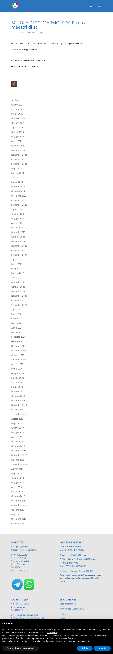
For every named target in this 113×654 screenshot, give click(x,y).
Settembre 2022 (19, 254)
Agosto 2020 (17, 364)
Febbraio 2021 (18, 336)
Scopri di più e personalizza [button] (20, 648)
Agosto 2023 (17, 209)
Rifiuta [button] (85, 648)
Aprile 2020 (17, 382)
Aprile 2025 (17, 141)
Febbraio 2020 (18, 391)
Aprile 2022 (17, 277)
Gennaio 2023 (18, 236)
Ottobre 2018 (17, 459)
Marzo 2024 (17, 182)
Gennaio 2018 (18, 496)
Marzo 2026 (17, 113)
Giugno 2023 (17, 214)
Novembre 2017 (19, 505)
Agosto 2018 (17, 468)
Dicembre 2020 (18, 346)
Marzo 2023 (17, 227)
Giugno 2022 (17, 268)
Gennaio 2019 (18, 446)
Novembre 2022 (19, 245)
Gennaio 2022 (18, 286)
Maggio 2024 (17, 173)
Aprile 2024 (17, 177)
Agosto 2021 (17, 309)
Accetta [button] (102, 648)
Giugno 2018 (17, 477)
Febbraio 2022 (18, 282)
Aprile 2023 (17, 223)
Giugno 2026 (17, 104)
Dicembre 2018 (18, 450)
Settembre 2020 (19, 359)
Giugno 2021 (17, 318)
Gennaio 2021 (18, 341)
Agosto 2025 (17, 127)
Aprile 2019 (17, 437)
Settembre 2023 (19, 204)
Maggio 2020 (17, 377)
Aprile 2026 (17, 109)
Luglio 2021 (17, 314)
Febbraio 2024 (18, 186)
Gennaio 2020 (18, 396)
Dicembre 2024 (18, 150)
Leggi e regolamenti (68, 603)
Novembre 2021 (19, 295)
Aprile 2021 (17, 327)
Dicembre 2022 (18, 241)
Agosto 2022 (17, 259)
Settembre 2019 (19, 414)
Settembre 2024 (19, 163)
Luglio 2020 (17, 368)
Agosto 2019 (17, 418)
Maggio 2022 (17, 273)
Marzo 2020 (17, 386)
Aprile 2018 (17, 487)
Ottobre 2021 (17, 300)
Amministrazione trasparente (72, 608)
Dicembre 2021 (18, 291)
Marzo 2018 (17, 491)
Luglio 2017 (17, 514)
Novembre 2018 (19, 455)
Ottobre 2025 (17, 122)
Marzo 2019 (17, 441)
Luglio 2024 (17, 168)
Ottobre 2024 (17, 159)
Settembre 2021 (19, 305)
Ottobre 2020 (17, 355)
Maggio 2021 (17, 323)
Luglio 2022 (17, 264)
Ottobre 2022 (17, 250)
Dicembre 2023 (18, 195)
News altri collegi (34, 32)
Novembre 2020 (19, 350)
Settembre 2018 (19, 464)
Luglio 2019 (17, 423)
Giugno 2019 (17, 427)
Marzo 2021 (17, 332)
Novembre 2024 (19, 154)
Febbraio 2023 (18, 232)
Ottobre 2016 (17, 523)
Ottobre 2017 (17, 509)
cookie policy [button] (52, 632)
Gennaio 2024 (18, 191)
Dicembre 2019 (18, 400)
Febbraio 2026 (18, 118)
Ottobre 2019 (17, 409)
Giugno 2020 (17, 373)
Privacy (63, 613)
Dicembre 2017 (18, 500)
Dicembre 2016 (18, 518)
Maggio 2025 (17, 136)
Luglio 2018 (17, 473)
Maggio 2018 (17, 482)
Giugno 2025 (17, 132)
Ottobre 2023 (17, 200)
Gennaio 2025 (18, 145)
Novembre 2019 (19, 405)
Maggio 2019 (17, 432)
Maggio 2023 (17, 218)
